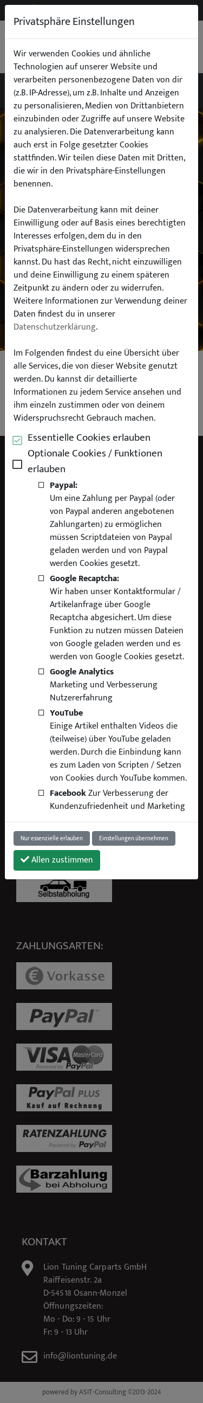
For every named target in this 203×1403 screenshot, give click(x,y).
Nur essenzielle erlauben (52, 838)
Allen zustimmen (57, 860)
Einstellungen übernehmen (133, 838)
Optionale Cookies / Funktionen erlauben (95, 461)
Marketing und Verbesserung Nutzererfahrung (104, 685)
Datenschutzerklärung (55, 327)
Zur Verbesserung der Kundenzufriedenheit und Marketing (117, 799)
